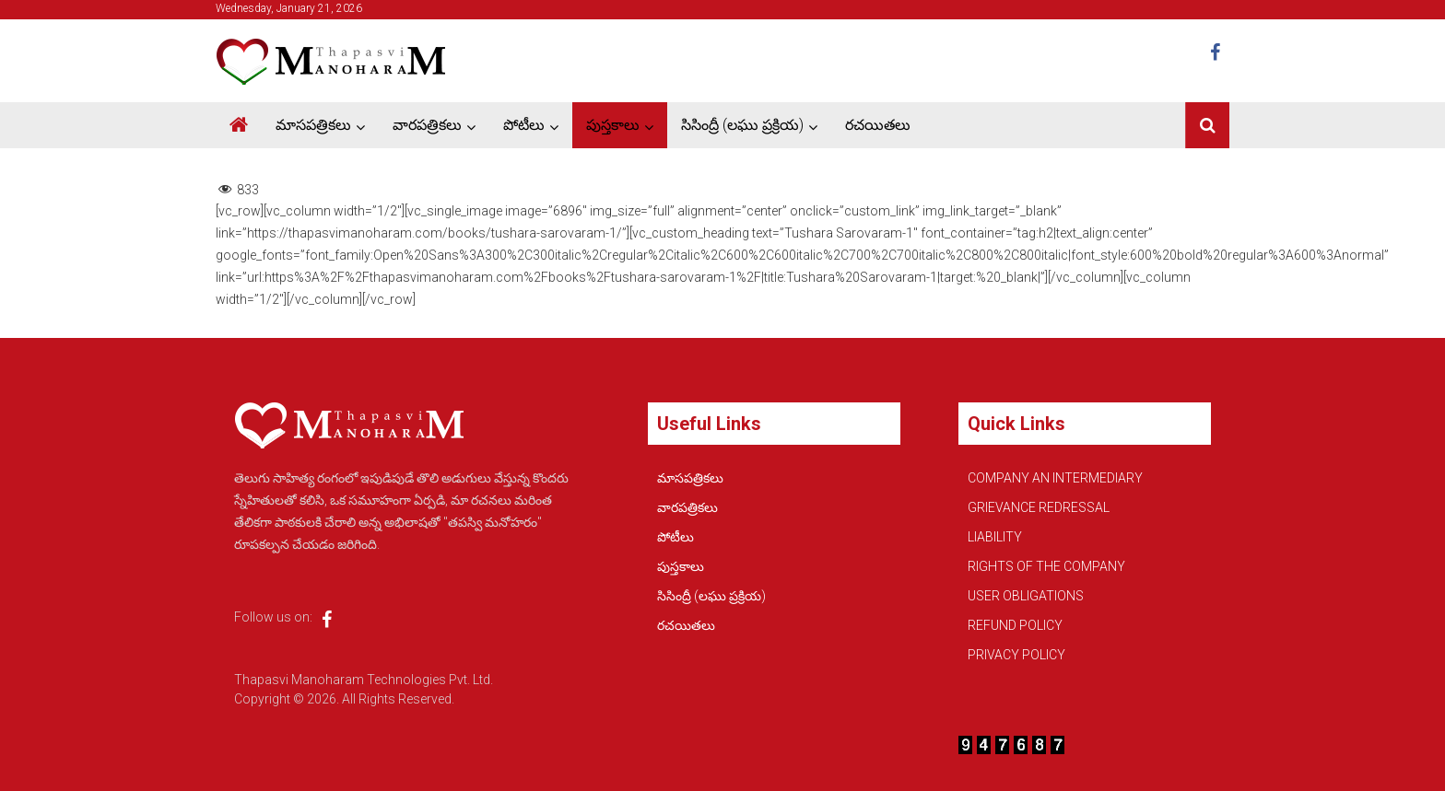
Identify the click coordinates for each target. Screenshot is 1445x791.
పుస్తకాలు (613, 125)
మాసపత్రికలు (313, 125)
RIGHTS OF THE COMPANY (1046, 566)
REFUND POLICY (1015, 625)
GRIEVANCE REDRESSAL (1039, 507)
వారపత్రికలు (427, 125)
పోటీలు (524, 125)
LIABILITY (995, 536)
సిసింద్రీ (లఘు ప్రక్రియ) (742, 125)
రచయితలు (877, 125)
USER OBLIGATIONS (1026, 595)
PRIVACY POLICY (1016, 654)
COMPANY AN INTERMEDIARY (1055, 478)
